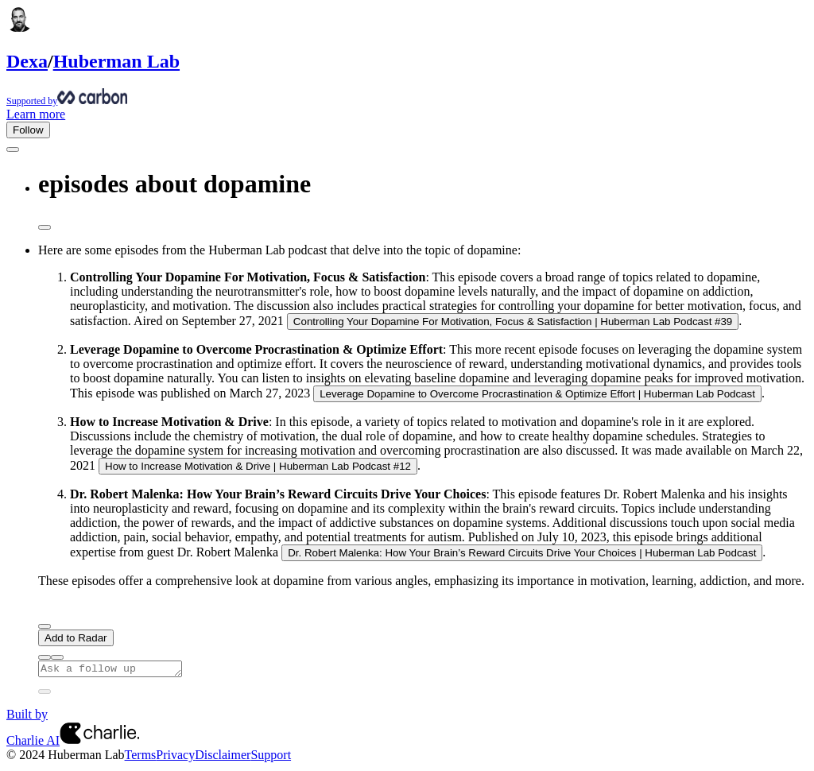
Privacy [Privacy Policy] (175, 757)
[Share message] (44, 227)
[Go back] (12, 149)
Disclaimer (222, 757)
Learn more (35, 114)
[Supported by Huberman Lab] (407, 97)
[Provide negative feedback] (57, 657)
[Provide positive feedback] (44, 657)
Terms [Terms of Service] (141, 757)
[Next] (44, 626)
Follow (28, 130)
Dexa (27, 61)
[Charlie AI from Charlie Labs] (99, 743)
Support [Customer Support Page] (270, 757)
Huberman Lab (116, 61)
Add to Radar (76, 638)
